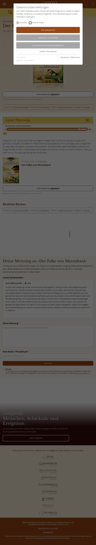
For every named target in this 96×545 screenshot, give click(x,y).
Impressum (64, 57)
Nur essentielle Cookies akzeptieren (48, 45)
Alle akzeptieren (48, 30)
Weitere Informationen (48, 51)
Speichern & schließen (48, 37)
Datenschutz (75, 57)
